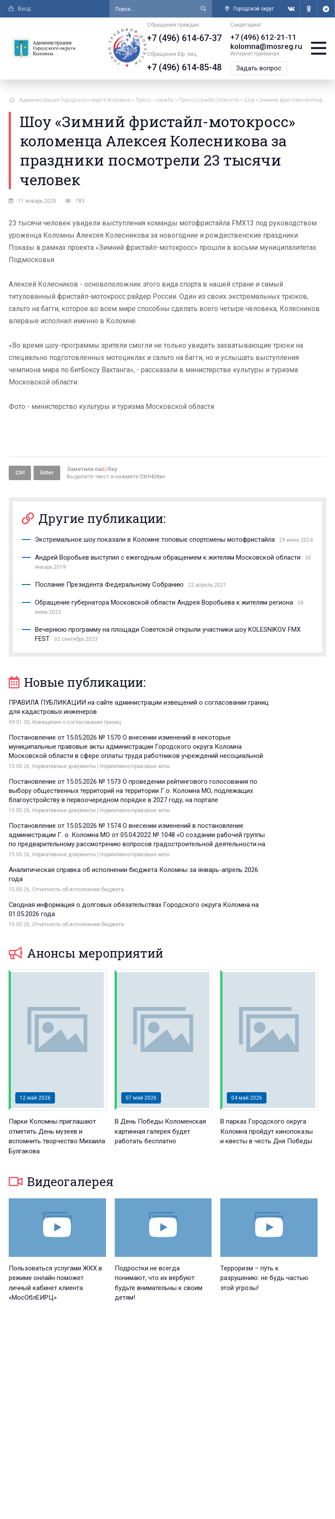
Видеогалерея (61, 1076)
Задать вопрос (262, 67)
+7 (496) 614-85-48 (188, 67)
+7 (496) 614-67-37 (188, 38)
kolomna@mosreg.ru (268, 46)
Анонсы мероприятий (86, 847)
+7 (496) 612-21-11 (265, 37)
